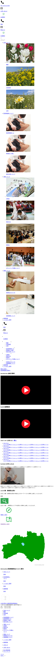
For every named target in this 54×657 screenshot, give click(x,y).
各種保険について (10, 363)
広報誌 (8, 354)
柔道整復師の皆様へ (6, 370)
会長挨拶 (8, 344)
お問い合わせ (6, 647)
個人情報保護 (6, 650)
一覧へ (15, 440)
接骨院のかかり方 (10, 362)
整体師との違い (10, 350)
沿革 (7, 345)
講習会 (8, 357)
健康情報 (5, 318)
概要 (7, 343)
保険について (6, 270)
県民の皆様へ (4, 369)
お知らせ (5, 645)
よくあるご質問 (7, 319)
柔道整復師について (8, 113)
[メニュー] (11, 353)
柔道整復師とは (10, 348)
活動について (6, 176)
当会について (6, 42)
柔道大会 (8, 356)
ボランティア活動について (13, 359)
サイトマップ (6, 651)
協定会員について (10, 351)
